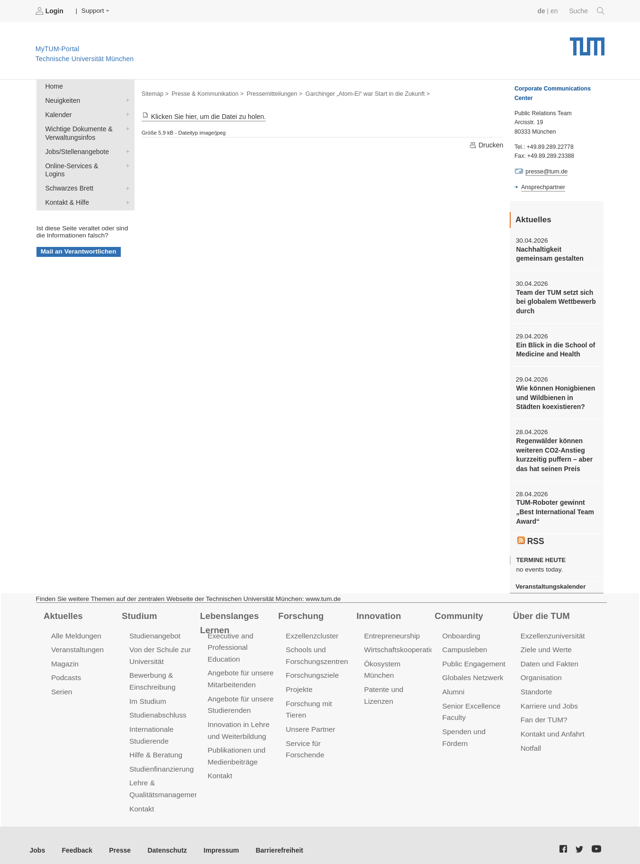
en (555, 10)
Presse (117, 839)
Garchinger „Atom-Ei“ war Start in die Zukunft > (361, 93)
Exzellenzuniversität (552, 630)
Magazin (64, 657)
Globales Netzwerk (472, 671)
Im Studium (147, 694)
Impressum (216, 839)
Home (53, 86)
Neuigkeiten (125, 99)
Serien (61, 685)
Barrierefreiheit (273, 839)
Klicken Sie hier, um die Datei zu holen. (202, 116)
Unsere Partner (310, 710)
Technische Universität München (587, 42)
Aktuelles (62, 610)
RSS (530, 535)
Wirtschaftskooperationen (404, 643)
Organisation (541, 671)
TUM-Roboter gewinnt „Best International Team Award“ (554, 507)
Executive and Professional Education (229, 641)
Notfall (531, 740)
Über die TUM (540, 610)
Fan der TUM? (543, 712)
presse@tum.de (546, 171)
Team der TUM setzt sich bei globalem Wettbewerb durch (555, 300)
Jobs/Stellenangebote (125, 149)
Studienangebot (154, 630)
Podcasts (66, 671)
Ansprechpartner (542, 186)
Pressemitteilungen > (271, 93)
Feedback (76, 839)
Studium (139, 610)
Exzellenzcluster (311, 630)
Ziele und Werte (545, 643)
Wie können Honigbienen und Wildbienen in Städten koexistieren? (556, 395)
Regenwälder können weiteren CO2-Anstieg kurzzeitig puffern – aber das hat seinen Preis (553, 451)
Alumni (453, 685)
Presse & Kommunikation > (206, 93)
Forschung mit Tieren (319, 696)
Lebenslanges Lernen (244, 610)
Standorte (536, 685)
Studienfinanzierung (160, 760)
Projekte (299, 682)
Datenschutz (163, 839)
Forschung (300, 610)
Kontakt (141, 798)
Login (50, 11)
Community (458, 610)
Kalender (125, 113)
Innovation (377, 610)
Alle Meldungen (75, 630)
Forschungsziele (311, 668)
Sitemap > (155, 93)
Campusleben (464, 643)
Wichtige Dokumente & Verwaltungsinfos (125, 127)
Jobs (37, 839)
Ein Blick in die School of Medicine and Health (554, 348)
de (542, 10)
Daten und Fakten (549, 657)
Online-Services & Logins (125, 163)
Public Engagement (473, 657)
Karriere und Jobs (549, 698)
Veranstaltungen (76, 643)
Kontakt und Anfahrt (552, 726)
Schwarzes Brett (125, 177)
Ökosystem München (397, 657)
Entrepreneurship (391, 630)
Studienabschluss (157, 707)
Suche (587, 11)
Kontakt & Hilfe (125, 190)
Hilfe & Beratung (155, 746)
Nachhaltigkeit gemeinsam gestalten (548, 253)
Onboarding (460, 630)
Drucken (486, 144)
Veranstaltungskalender (549, 581)
